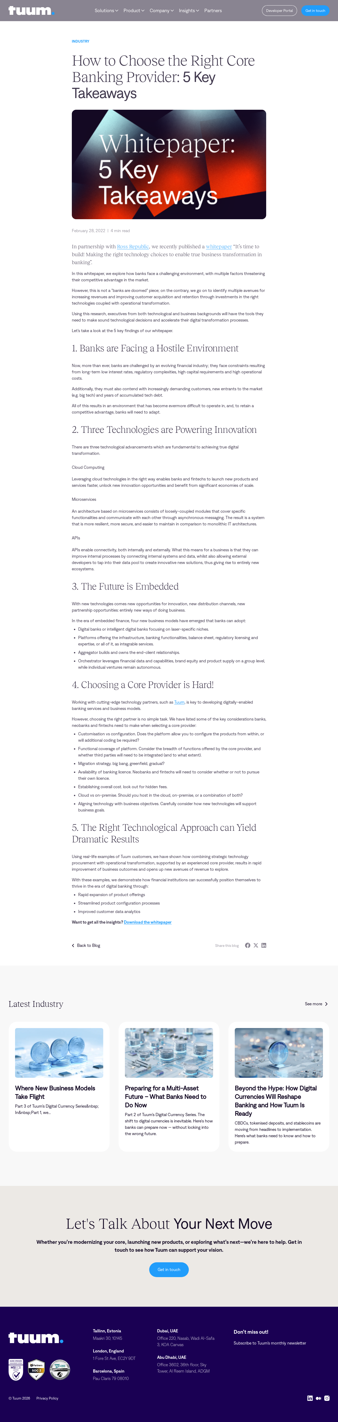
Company (160, 10)
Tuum (179, 702)
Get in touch (169, 1269)
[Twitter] (255, 945)
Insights (187, 10)
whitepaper (219, 246)
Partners (213, 10)
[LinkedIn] (263, 945)
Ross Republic (133, 246)
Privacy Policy (47, 1398)
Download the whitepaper (148, 922)
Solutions (104, 10)
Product (132, 10)
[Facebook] (247, 945)
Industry (80, 41)
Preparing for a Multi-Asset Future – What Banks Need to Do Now (165, 1097)
